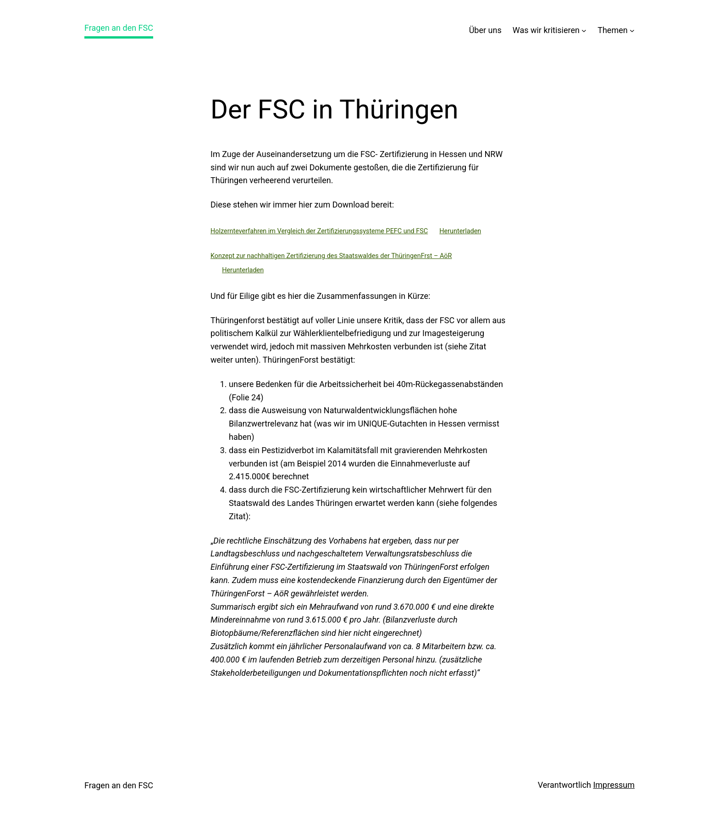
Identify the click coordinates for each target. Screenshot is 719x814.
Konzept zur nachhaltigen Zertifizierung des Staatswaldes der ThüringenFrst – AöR (331, 256)
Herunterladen (460, 231)
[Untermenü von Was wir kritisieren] (583, 30)
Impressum (614, 785)
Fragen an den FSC (118, 28)
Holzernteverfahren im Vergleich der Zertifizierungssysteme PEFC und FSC (319, 231)
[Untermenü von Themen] (632, 30)
